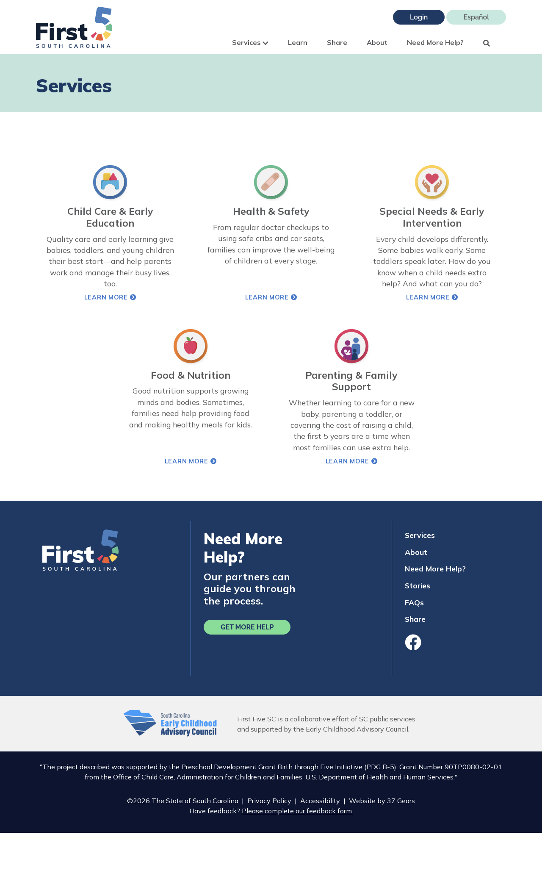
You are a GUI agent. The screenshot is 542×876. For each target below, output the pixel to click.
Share (337, 42)
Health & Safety (271, 211)
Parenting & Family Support (351, 381)
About (377, 42)
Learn (297, 42)
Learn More (137, 297)
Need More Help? (435, 42)
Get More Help (247, 627)
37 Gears (401, 800)
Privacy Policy (269, 800)
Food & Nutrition (190, 375)
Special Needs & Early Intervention (431, 217)
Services (250, 42)
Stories (417, 585)
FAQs (414, 602)
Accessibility (320, 800)
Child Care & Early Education (110, 217)
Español (476, 17)
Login (419, 17)
